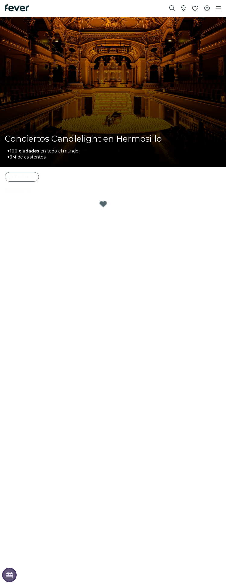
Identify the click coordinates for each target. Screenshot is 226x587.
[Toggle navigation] (218, 8)
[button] (22, 177)
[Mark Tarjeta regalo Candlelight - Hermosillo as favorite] (103, 204)
